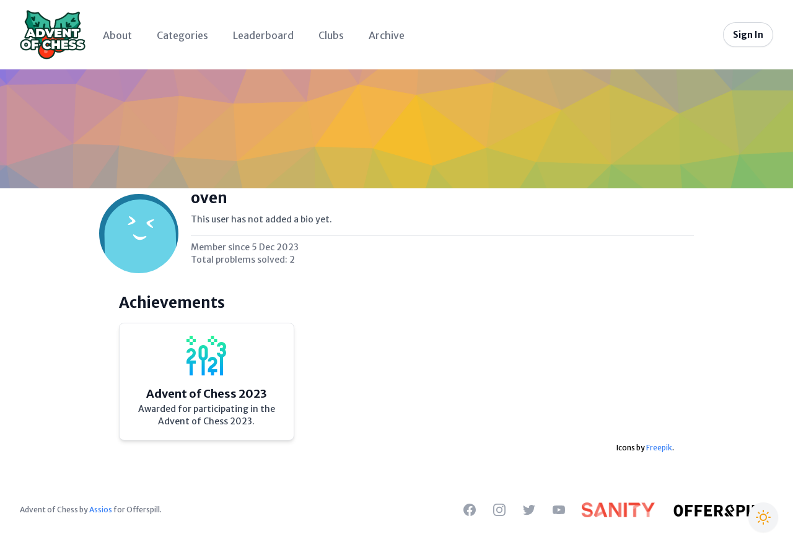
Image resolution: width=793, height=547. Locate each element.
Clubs (331, 35)
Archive (387, 35)
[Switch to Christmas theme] (763, 517)
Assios (100, 509)
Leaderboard (263, 35)
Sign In (748, 34)
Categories (182, 35)
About (117, 35)
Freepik (659, 447)
